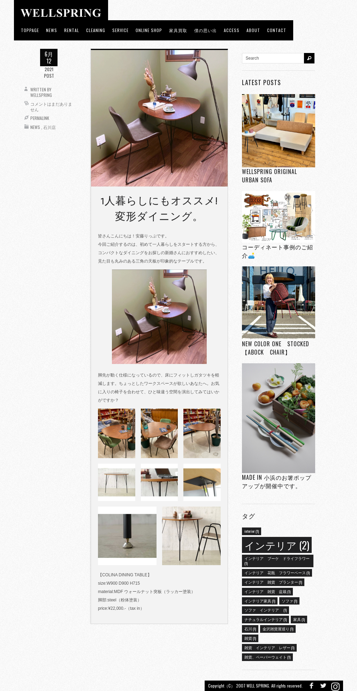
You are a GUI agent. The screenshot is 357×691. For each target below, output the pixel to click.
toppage (30, 30)
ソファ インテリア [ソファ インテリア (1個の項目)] (265, 610)
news (51, 30)
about (253, 30)
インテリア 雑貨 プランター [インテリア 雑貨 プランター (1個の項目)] (273, 582)
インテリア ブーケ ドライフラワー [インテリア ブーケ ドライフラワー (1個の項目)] (277, 560)
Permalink (39, 118)
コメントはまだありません (51, 106)
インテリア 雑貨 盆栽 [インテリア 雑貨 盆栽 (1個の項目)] (267, 591)
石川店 (49, 127)
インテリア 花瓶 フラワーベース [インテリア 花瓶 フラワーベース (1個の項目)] (277, 572)
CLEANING (95, 30)
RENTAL (71, 30)
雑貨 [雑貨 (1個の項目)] (250, 638)
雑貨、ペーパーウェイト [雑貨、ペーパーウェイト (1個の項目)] (267, 657)
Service (120, 30)
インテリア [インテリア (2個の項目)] (276, 544)
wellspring (41, 95)
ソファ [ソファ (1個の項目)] (289, 600)
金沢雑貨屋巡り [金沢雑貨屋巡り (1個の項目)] (278, 628)
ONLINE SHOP (149, 30)
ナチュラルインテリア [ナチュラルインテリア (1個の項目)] (265, 619)
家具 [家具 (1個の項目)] (299, 619)
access (232, 30)
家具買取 (178, 30)
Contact (276, 30)
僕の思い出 (205, 30)
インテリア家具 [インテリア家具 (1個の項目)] (259, 600)
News (35, 127)
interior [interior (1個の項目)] (251, 531)
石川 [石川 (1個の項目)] (250, 628)
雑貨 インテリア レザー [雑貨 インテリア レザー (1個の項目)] (269, 647)
